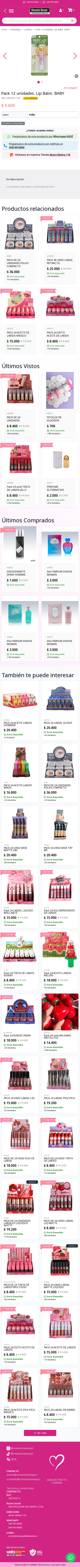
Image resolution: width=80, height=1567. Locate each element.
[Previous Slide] (4, 56)
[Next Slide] (75, 56)
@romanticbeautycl (20, 1448)
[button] (73, 20)
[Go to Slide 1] (38, 82)
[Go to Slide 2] (42, 82)
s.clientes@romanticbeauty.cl (23, 1479)
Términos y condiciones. (20, 1488)
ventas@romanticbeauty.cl (22, 1474)
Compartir (70, 87)
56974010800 (33, 2)
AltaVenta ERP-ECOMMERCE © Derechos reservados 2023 (40, 1564)
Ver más (40, 1433)
